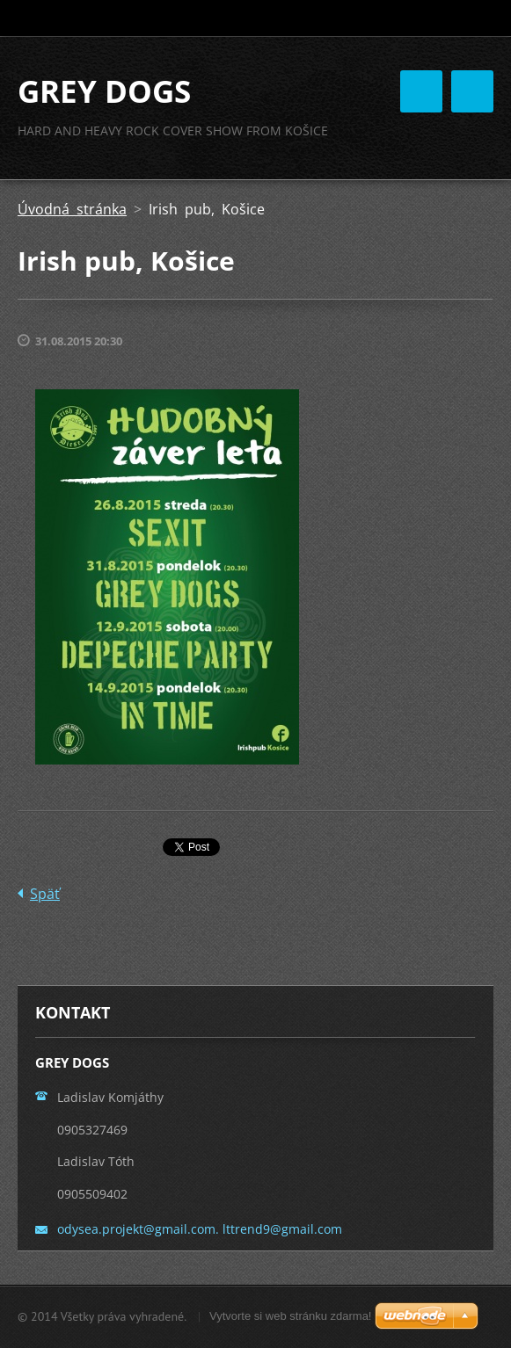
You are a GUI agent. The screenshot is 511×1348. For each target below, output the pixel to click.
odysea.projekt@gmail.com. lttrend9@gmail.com (199, 1229)
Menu (472, 91)
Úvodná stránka (72, 209)
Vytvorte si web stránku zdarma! (290, 1316)
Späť (45, 893)
